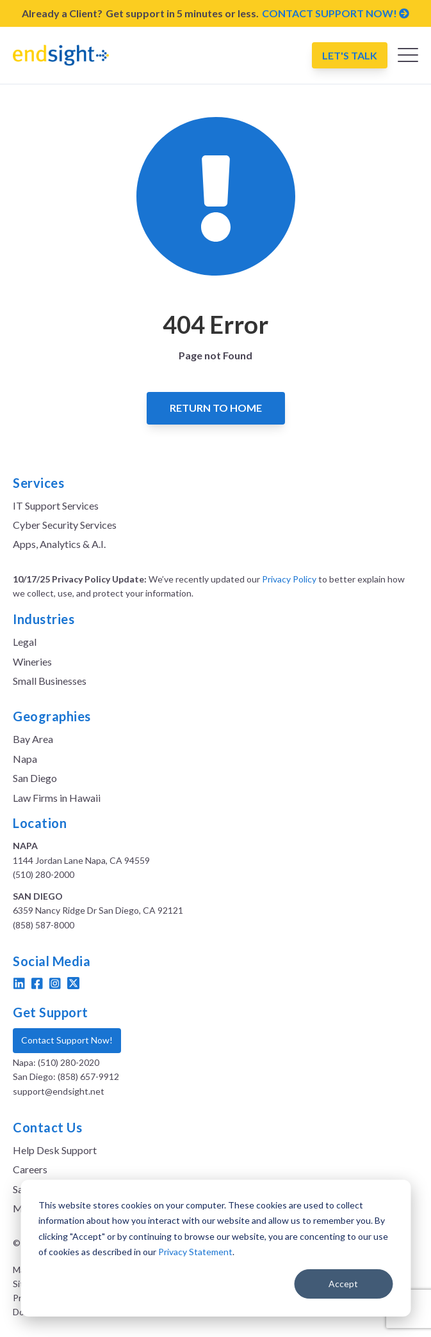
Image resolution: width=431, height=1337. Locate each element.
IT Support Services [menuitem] (56, 505)
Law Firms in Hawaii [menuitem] (57, 798)
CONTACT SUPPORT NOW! (335, 13)
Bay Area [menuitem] (33, 739)
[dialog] (215, 1248)
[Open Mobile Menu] (408, 58)
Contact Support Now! (67, 1040)
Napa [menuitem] (25, 759)
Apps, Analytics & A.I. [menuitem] (59, 544)
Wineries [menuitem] (32, 661)
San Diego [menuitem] (35, 778)
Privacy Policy (289, 579)
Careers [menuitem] (30, 1169)
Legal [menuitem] (25, 642)
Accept (343, 1283)
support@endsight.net (58, 1091)
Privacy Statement (195, 1251)
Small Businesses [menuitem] (49, 681)
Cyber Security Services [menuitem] (65, 525)
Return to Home (216, 408)
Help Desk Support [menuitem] (55, 1150)
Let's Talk (349, 55)
